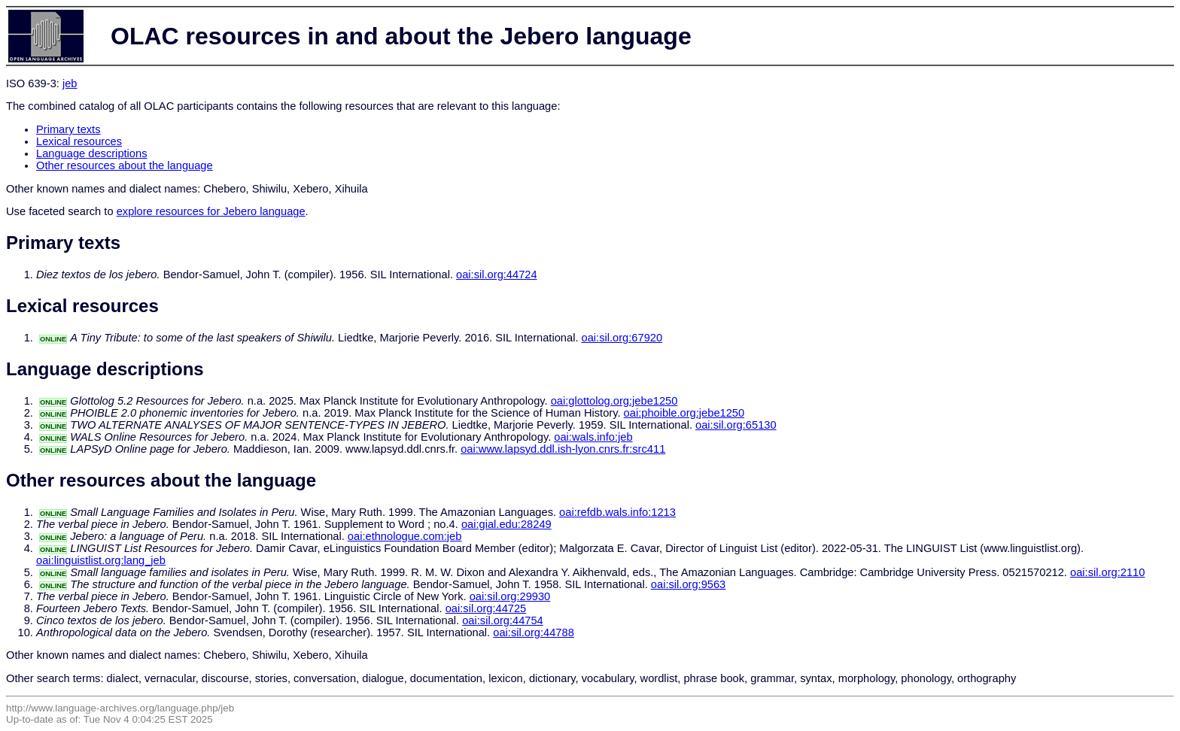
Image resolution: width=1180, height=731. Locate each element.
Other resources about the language (124, 165)
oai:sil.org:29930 (510, 596)
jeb (70, 83)
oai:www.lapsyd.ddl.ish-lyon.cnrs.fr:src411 (563, 449)
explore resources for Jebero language (211, 211)
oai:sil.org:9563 (688, 584)
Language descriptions (92, 153)
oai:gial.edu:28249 (506, 524)
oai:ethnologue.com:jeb (405, 536)
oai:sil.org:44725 (486, 608)
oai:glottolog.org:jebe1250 (614, 401)
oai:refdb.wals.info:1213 (617, 512)
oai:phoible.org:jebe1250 (684, 413)
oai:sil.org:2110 (1107, 572)
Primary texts (68, 129)
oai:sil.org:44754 (502, 620)
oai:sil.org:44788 (533, 632)
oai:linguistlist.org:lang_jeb (101, 560)
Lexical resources (79, 141)
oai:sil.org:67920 (622, 338)
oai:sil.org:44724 (496, 274)
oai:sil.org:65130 (736, 425)
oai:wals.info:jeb (593, 437)
